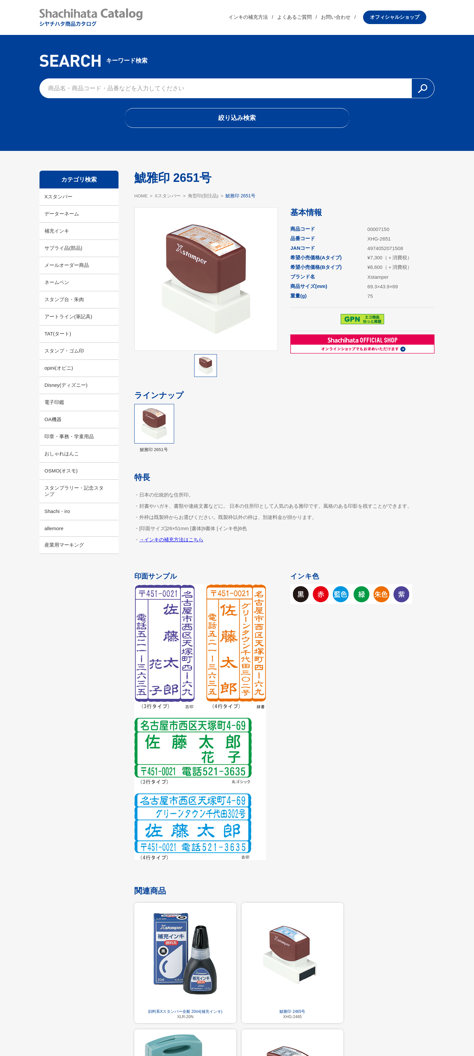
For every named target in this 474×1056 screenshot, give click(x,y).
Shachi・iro (57, 513)
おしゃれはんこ (61, 456)
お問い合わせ (344, 18)
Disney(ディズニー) (66, 387)
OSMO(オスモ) (61, 473)
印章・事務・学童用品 (69, 439)
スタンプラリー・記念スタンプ (74, 493)
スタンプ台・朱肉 (64, 301)
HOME (141, 198)
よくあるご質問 (302, 18)
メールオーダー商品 (66, 267)
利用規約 (237, 1035)
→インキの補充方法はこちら (171, 542)
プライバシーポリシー (280, 1035)
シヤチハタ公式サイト (194, 1035)
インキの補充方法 (256, 18)
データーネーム (61, 216)
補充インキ (56, 233)
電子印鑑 (54, 404)
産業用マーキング (64, 547)
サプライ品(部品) (63, 250)
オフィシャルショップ (403, 18)
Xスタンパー (58, 199)
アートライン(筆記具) (68, 319)
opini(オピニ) (58, 370)
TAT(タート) (57, 336)
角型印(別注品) (204, 198)
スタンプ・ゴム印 (64, 353)
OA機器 (53, 421)
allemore (54, 530)
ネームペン (56, 284)
